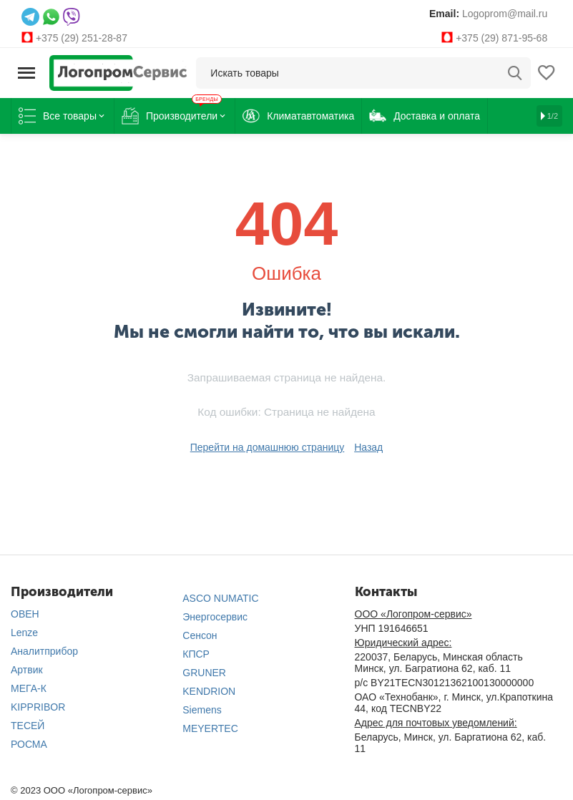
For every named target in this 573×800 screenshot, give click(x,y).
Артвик (27, 669)
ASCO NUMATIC (220, 598)
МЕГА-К (28, 688)
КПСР (196, 654)
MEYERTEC (210, 728)
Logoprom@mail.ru (504, 13)
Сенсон (199, 635)
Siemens (201, 710)
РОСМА (29, 744)
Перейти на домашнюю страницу (267, 447)
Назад (368, 447)
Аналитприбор (44, 651)
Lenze (24, 632)
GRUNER (204, 672)
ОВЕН (25, 614)
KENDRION (208, 691)
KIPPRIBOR (38, 707)
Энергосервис (215, 617)
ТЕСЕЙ (27, 725)
